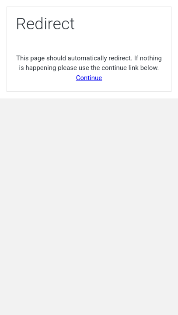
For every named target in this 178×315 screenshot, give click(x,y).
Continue (89, 78)
